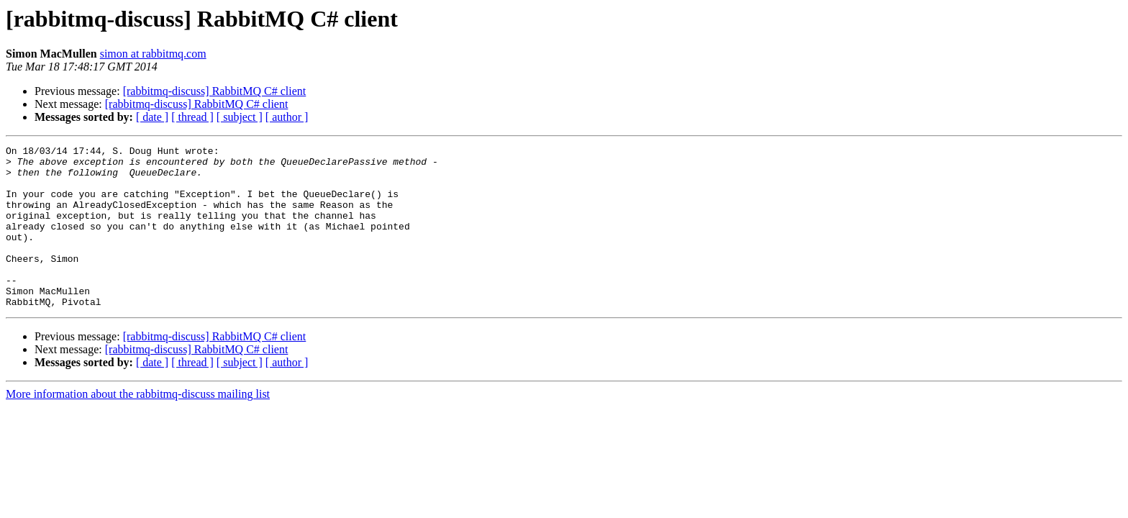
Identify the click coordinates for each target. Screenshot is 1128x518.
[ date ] (152, 117)
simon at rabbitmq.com (153, 53)
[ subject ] (240, 117)
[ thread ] (192, 117)
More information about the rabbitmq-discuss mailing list (138, 426)
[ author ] (287, 117)
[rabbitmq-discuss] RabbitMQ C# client (214, 91)
